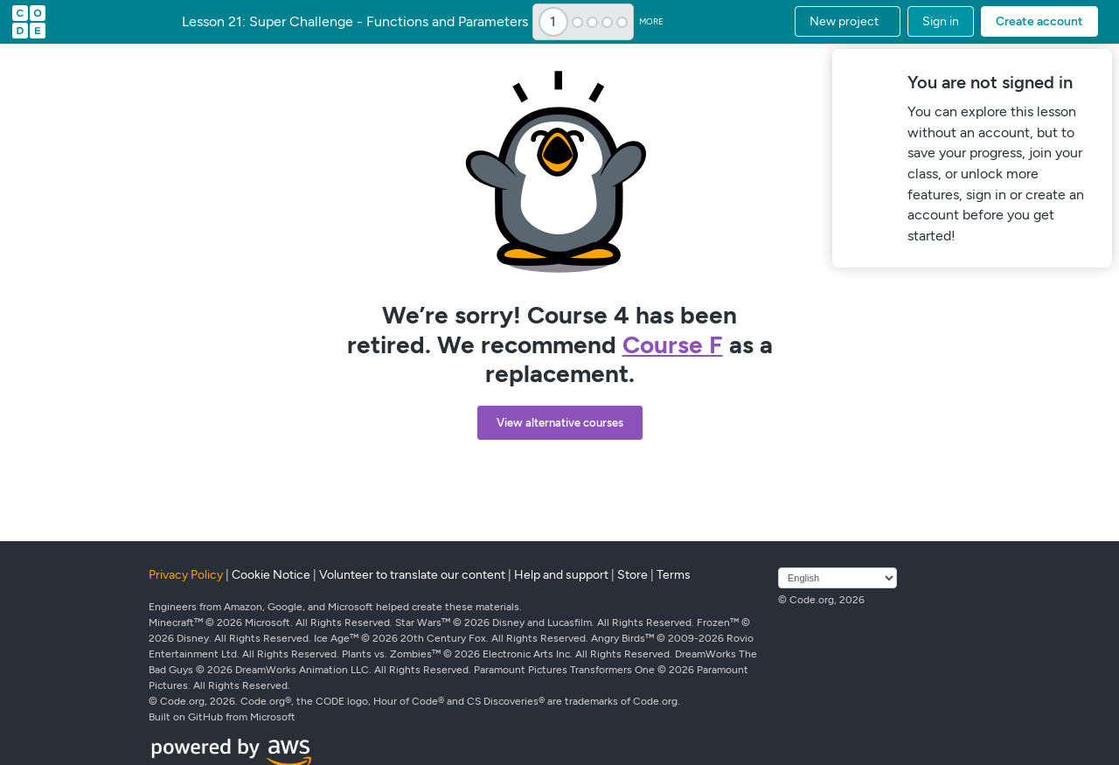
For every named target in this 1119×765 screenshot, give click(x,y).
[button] (847, 21)
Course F (672, 344)
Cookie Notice (271, 574)
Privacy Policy (186, 574)
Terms (674, 574)
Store (632, 574)
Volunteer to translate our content (412, 574)
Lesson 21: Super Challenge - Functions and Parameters (355, 22)
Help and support (561, 574)
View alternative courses (560, 422)
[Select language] (837, 577)
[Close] (1096, 65)
